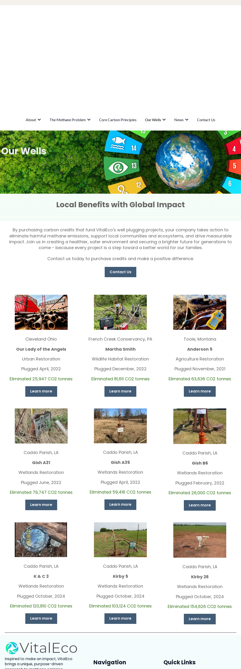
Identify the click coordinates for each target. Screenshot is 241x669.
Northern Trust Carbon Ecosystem (202, 594)
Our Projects (174, 627)
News (179, 41)
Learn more (41, 312)
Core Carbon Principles (118, 41)
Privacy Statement (180, 617)
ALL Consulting (183, 601)
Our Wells (153, 41)
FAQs (168, 638)
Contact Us (206, 41)
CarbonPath (181, 607)
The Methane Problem (67, 41)
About (31, 41)
